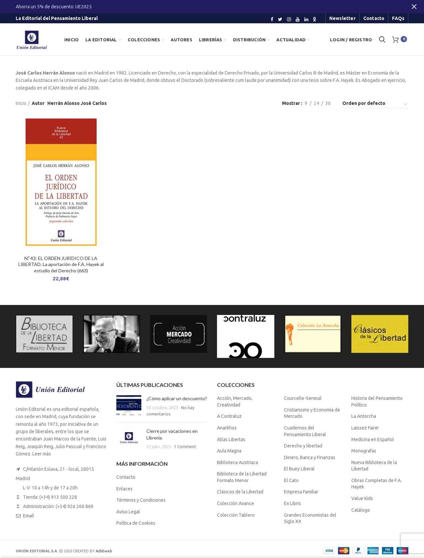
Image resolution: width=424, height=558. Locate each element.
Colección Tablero (236, 515)
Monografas (363, 450)
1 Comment (185, 446)
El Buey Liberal (299, 468)
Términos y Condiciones (141, 500)
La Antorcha (363, 416)
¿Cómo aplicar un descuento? (176, 398)
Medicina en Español (372, 439)
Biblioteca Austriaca (237, 462)
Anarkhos (227, 427)
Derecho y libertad (303, 445)
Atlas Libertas (231, 439)
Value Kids (362, 498)
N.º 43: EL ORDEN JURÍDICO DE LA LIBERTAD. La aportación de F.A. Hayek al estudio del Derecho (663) (61, 264)
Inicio (21, 103)
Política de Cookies (135, 523)
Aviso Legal (128, 511)
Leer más (41, 453)
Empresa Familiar (301, 491)
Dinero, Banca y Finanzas (309, 457)
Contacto (125, 477)
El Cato (291, 480)
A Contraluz (229, 416)
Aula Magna (229, 450)
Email (28, 515)
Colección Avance (235, 503)
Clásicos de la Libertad (240, 491)
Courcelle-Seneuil (303, 398)
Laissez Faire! (365, 427)
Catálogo (360, 510)
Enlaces (124, 488)
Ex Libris (292, 503)
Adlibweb (104, 551)
